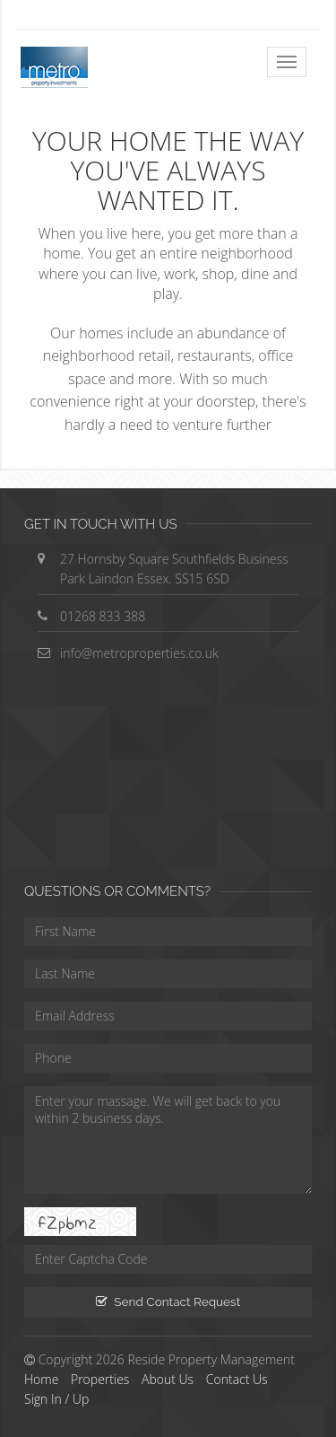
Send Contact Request (168, 1301)
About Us (168, 1379)
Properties (100, 1379)
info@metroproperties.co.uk (139, 653)
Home (41, 1379)
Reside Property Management (211, 1359)
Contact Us (237, 1379)
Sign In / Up (56, 1398)
